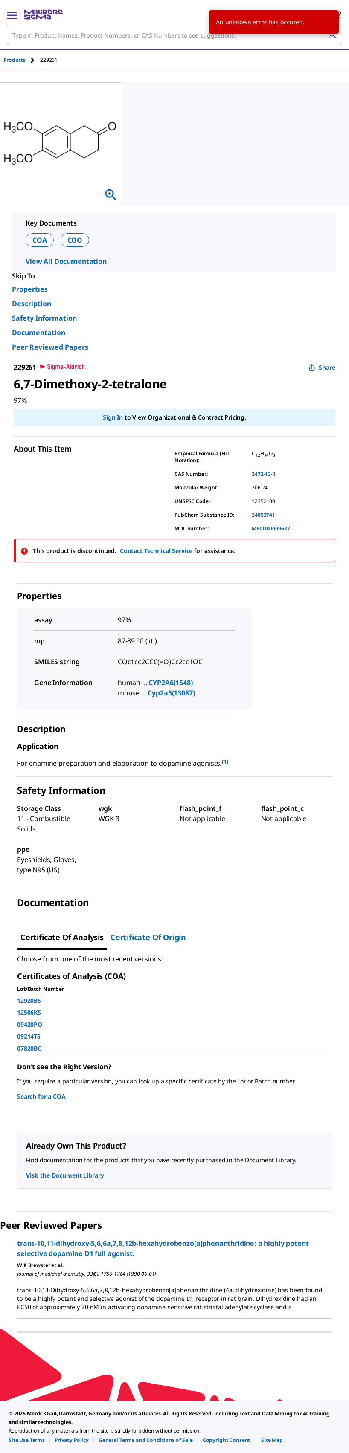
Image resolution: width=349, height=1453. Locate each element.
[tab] (21, 60)
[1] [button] (225, 761)
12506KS (29, 1012)
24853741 (263, 514)
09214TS (29, 1036)
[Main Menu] (12, 14)
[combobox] (174, 34)
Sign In (113, 417)
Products (14, 60)
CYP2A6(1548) (170, 682)
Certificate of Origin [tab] (148, 937)
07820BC (29, 1048)
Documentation (38, 332)
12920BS (29, 1000)
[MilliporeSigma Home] (43, 14)
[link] (27, 1440)
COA (39, 240)
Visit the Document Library (65, 1175)
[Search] (332, 35)
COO (75, 240)
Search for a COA (41, 1096)
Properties (30, 289)
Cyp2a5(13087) (171, 693)
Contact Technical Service (156, 551)
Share (321, 367)
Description (31, 303)
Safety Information (44, 318)
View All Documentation (66, 261)
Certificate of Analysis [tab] (62, 937)
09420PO (29, 1024)
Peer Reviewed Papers (50, 347)
